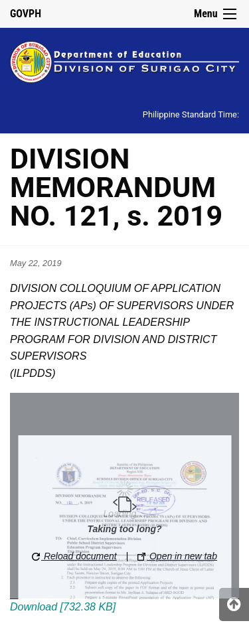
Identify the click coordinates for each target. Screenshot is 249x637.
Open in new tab (177, 556)
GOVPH (25, 13)
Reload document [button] (74, 556)
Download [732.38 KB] (63, 606)
